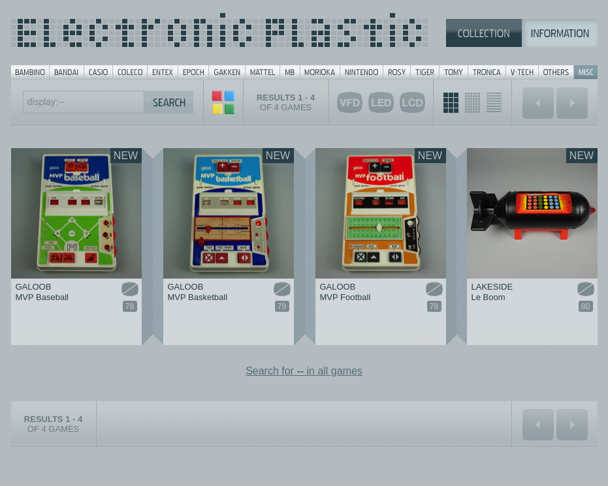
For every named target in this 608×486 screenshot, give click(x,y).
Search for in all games (304, 370)
